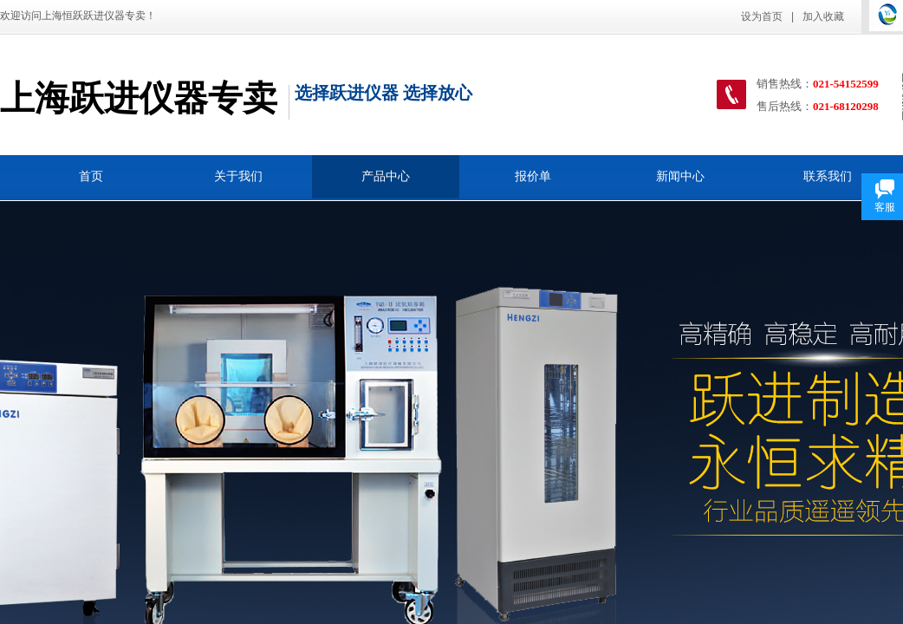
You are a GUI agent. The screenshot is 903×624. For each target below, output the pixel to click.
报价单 (533, 176)
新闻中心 (680, 176)
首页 (91, 176)
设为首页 (762, 16)
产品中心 (385, 176)
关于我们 (238, 176)
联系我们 (827, 176)
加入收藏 (823, 16)
